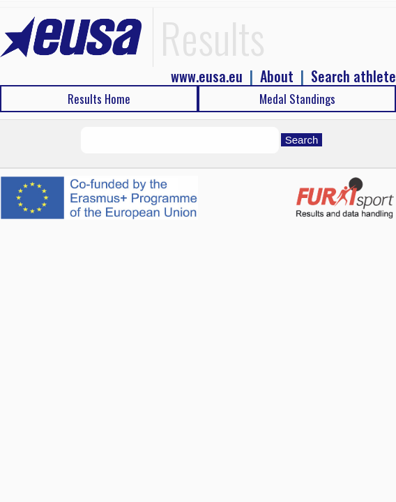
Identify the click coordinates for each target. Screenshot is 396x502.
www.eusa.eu (207, 76)
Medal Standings (297, 98)
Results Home (99, 98)
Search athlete (353, 76)
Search (302, 140)
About (277, 76)
